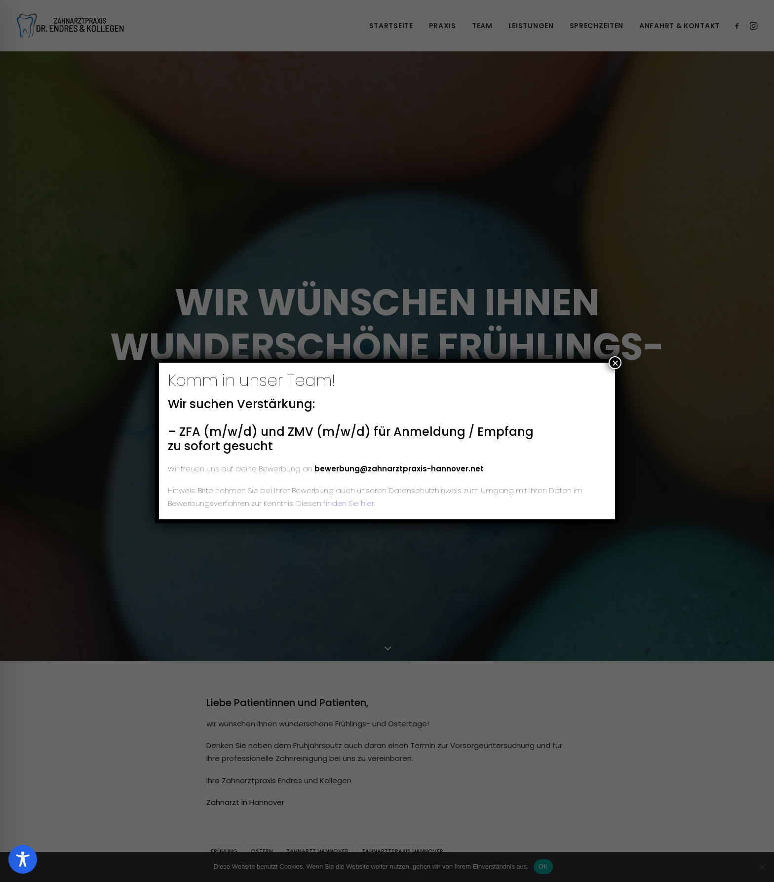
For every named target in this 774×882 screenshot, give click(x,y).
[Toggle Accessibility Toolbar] (22, 859)
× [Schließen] (615, 362)
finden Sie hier (347, 503)
